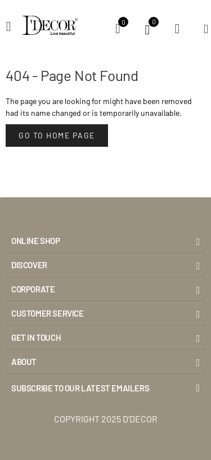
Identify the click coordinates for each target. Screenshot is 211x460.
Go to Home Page (57, 135)
